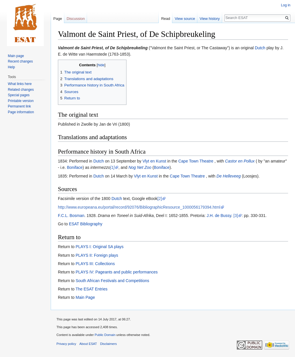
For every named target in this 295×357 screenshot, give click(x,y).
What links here (20, 84)
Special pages (18, 95)
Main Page (85, 297)
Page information (21, 112)
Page (57, 18)
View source (185, 18)
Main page (16, 56)
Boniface (74, 167)
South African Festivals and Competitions (112, 280)
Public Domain (104, 335)
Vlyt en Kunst (154, 161)
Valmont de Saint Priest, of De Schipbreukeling (103, 48)
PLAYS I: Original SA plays (99, 246)
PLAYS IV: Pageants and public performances (116, 272)
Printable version (20, 101)
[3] (235, 215)
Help (11, 67)
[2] (160, 198)
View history (210, 18)
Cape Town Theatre (195, 161)
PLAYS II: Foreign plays (96, 255)
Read (165, 18)
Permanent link (19, 106)
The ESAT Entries (91, 289)
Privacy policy (66, 343)
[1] (112, 167)
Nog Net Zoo (139, 167)
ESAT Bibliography (85, 224)
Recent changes (20, 61)
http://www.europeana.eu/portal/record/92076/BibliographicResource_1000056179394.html (139, 207)
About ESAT (88, 343)
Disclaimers (108, 343)
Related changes (21, 90)
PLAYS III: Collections (95, 263)
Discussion (76, 18)
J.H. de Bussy (219, 215)
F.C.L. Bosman (71, 215)
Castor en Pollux (240, 161)
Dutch (260, 48)
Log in (285, 5)
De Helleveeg (229, 176)
